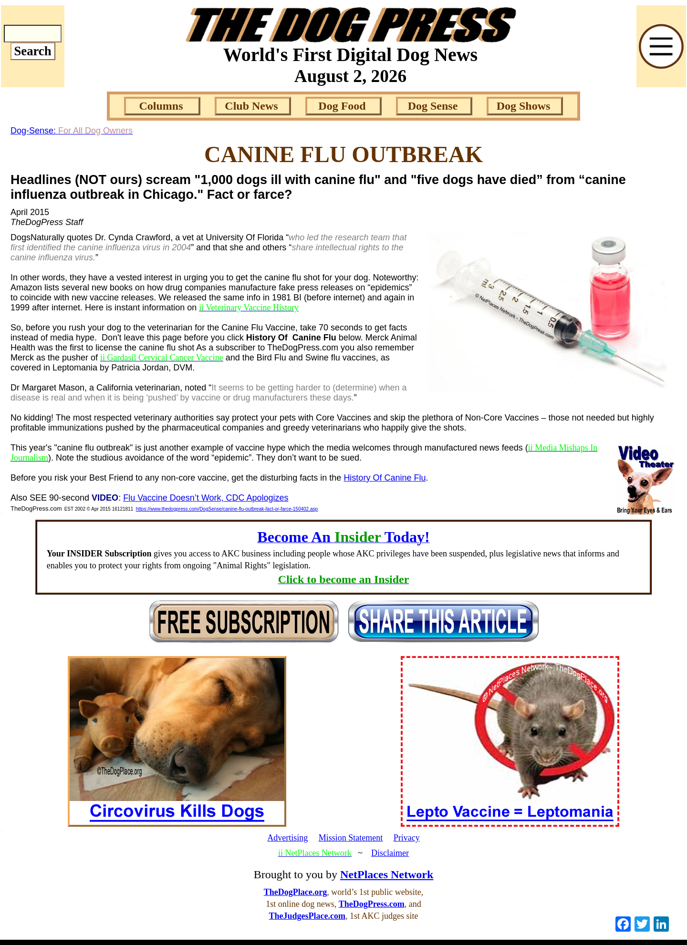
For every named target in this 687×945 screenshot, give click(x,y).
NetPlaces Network (386, 874)
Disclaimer (390, 853)
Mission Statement (351, 837)
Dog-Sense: (71, 130)
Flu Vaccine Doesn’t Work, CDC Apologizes (205, 498)
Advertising (287, 837)
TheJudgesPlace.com (307, 916)
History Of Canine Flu (385, 478)
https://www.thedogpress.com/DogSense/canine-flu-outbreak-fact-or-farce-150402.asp (227, 509)
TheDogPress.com (372, 904)
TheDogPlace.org (295, 892)
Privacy (407, 837)
